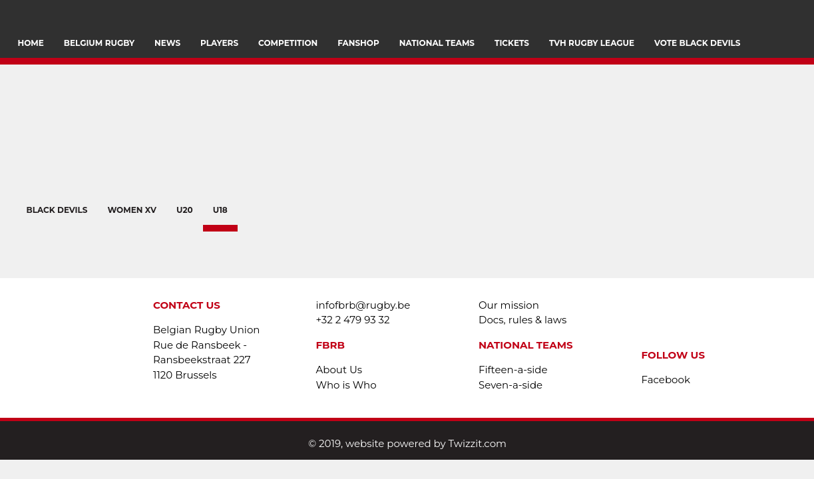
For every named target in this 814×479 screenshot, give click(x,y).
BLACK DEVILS (56, 210)
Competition (287, 43)
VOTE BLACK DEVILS (697, 43)
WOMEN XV (131, 210)
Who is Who (346, 385)
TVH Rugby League (591, 43)
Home (31, 43)
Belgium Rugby (99, 43)
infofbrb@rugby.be (363, 305)
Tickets (512, 43)
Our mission (509, 305)
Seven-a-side (510, 385)
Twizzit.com (478, 443)
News (167, 43)
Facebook (666, 379)
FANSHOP (358, 43)
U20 (184, 210)
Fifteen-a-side (513, 369)
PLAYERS (219, 43)
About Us (339, 369)
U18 (220, 210)
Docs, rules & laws (522, 319)
